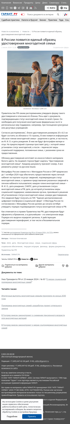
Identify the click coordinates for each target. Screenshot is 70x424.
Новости (23, 259)
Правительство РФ (9, 250)
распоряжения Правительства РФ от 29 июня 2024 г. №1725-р (31, 232)
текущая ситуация (31, 246)
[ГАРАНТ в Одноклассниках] (27, 7)
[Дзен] (15, 8)
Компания (6, 2)
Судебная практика (10, 20)
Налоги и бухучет (29, 20)
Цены (37, 2)
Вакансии (17, 2)
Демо (44, 2)
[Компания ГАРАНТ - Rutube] (31, 7)
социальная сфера (49, 243)
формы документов (57, 246)
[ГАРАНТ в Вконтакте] (11, 7)
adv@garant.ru (46, 365)
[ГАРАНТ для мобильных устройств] (7, 7)
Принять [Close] (32, 416)
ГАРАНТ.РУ (15, 254)
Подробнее (12, 416)
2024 (9, 243)
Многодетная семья (25, 243)
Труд (61, 20)
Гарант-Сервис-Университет (52, 419)
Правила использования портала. (31, 395)
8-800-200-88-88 (7, 354)
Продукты (28, 2)
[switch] (23, 14)
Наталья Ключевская (18, 238)
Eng (63, 7)
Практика (52, 20)
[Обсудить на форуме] (63, 266)
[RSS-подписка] (35, 7)
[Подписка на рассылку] (2, 7)
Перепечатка (63, 254)
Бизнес (43, 20)
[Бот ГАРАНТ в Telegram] (23, 7)
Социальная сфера (61, 47)
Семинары (54, 2)
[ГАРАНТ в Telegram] (18, 7)
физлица (43, 246)
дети (14, 243)
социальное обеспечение (11, 246)
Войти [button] (50, 7)
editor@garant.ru (42, 361)
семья (37, 243)
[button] (65, 14)
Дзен (34, 259)
